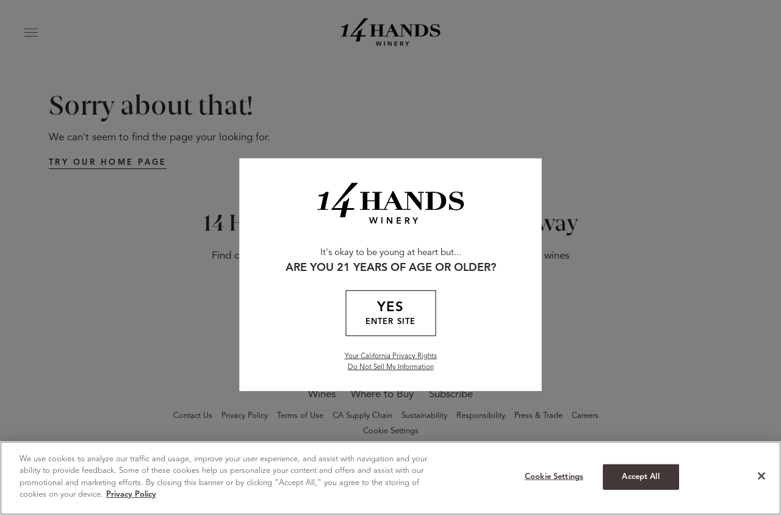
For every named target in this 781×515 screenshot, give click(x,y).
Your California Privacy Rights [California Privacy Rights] (391, 355)
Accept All (640, 477)
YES (390, 314)
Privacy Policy (131, 495)
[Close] (761, 476)
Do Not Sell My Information (391, 366)
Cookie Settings (554, 477)
